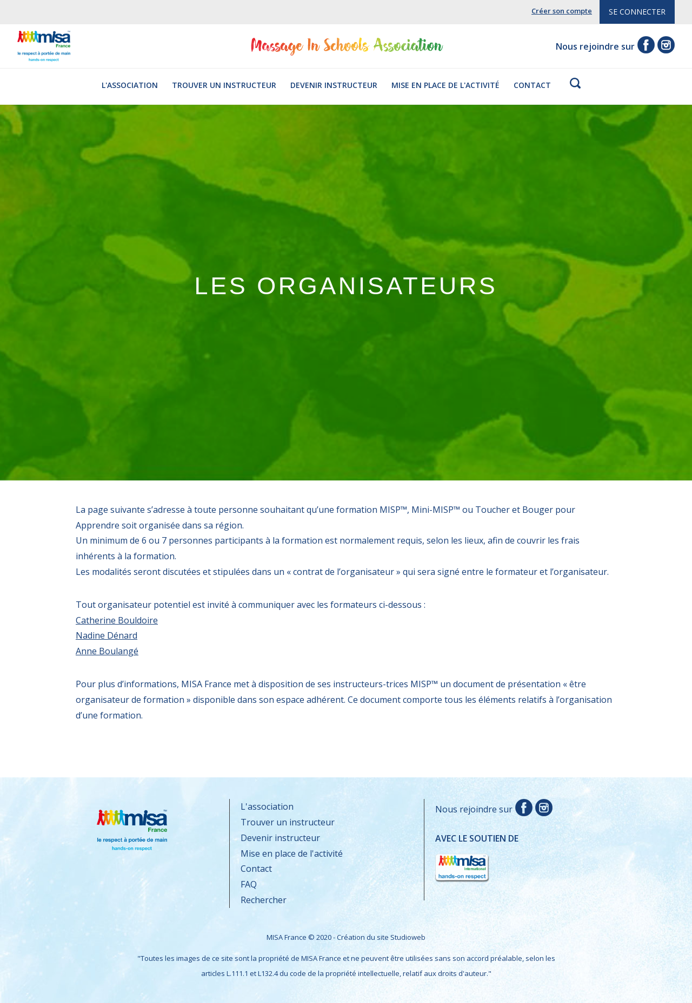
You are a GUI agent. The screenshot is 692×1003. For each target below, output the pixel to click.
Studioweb (407, 937)
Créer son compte (561, 11)
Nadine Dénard (106, 635)
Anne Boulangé (107, 651)
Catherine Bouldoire (117, 620)
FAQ (249, 884)
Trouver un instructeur (224, 85)
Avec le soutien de (476, 858)
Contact (532, 85)
